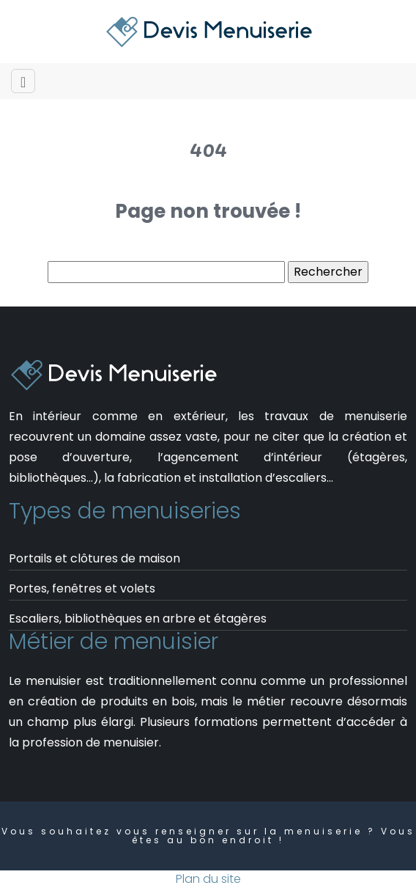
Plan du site (208, 878)
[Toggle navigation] (23, 81)
